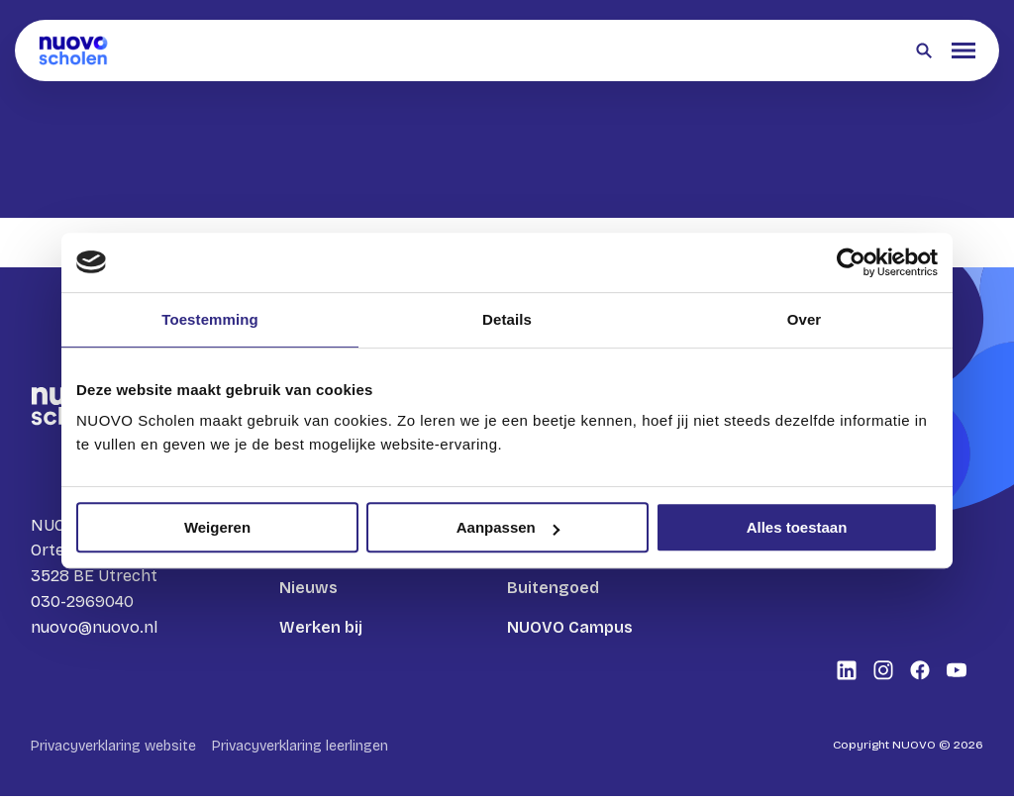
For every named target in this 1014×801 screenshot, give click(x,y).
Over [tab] (804, 319)
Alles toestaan (797, 527)
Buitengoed (553, 587)
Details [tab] (507, 319)
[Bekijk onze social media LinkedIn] (847, 675)
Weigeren (217, 527)
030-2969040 (82, 603)
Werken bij (320, 627)
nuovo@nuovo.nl (94, 629)
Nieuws (308, 587)
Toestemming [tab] (209, 319)
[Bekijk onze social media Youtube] (956, 675)
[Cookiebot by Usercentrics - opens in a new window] (851, 262)
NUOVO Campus (570, 627)
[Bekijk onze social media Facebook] (920, 675)
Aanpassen (507, 527)
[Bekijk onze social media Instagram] (883, 675)
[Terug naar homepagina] (73, 50)
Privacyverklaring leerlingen (300, 751)
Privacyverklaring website (113, 751)
